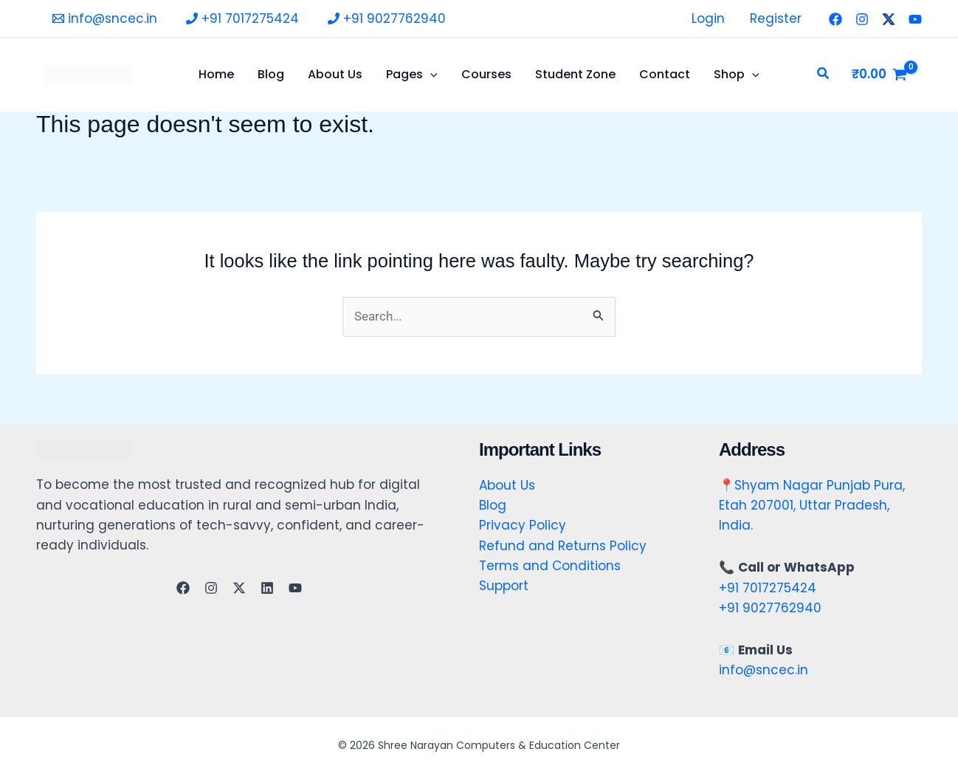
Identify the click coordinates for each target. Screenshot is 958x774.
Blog (492, 505)
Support (503, 586)
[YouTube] (915, 19)
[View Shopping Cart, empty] (879, 74)
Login (708, 18)
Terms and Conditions (550, 566)
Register (776, 18)
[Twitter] (888, 19)
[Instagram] (862, 19)
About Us (507, 485)
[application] (430, 75)
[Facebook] (835, 19)
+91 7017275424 (767, 588)
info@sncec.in (763, 670)
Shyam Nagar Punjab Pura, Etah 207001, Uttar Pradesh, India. (812, 505)
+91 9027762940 (770, 608)
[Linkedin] (267, 588)
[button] (823, 74)
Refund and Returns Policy (563, 546)
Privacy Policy (522, 525)
